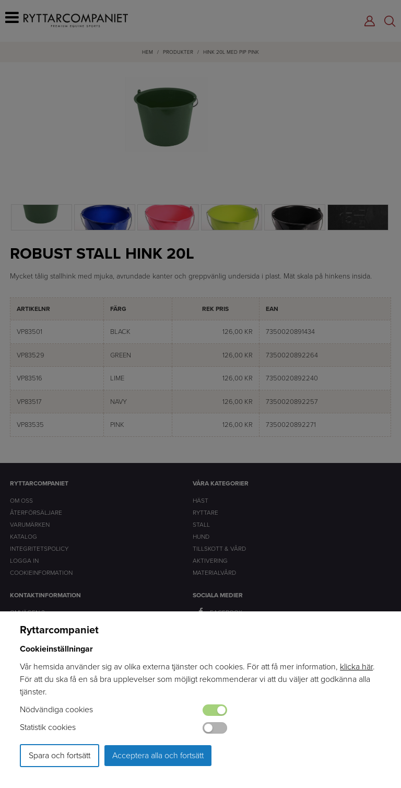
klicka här (356, 666)
